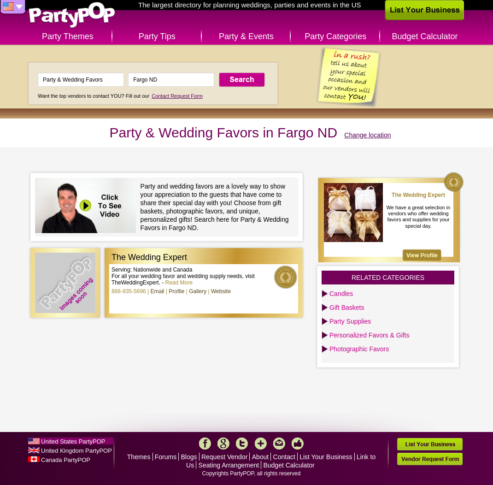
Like (298, 444)
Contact (284, 457)
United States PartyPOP (73, 441)
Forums (165, 457)
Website (221, 291)
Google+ (223, 444)
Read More (179, 282)
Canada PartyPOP (65, 459)
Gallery (197, 291)
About (260, 457)
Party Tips (157, 36)
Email (157, 291)
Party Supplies (350, 321)
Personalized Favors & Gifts (369, 335)
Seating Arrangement (229, 465)
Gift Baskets (346, 307)
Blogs (189, 457)
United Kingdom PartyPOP (76, 450)
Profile (176, 291)
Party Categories (335, 36)
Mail (279, 444)
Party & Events (246, 36)
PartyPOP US (72, 15)
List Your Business (325, 457)
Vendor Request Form (430, 459)
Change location (367, 135)
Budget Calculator (425, 36)
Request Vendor (224, 457)
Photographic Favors (359, 349)
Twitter (242, 444)
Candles (341, 293)
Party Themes (68, 36)
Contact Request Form (177, 96)
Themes (139, 457)
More (261, 444)
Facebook (205, 444)
